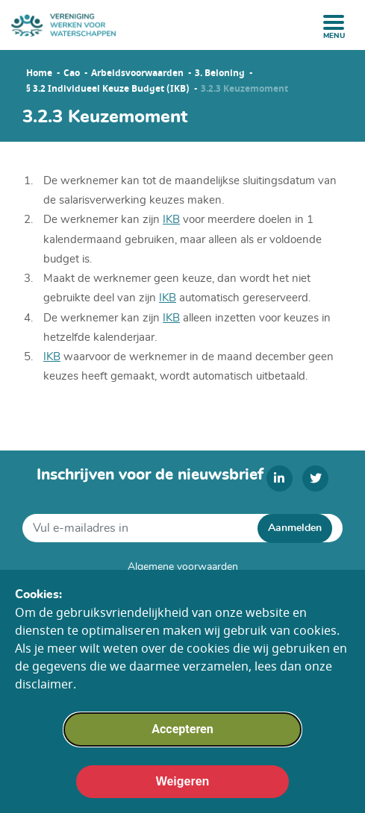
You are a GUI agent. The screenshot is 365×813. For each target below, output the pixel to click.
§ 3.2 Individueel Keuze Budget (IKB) (108, 88)
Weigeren (183, 787)
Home (39, 73)
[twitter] (315, 478)
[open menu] (333, 22)
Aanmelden (295, 528)
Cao (71, 73)
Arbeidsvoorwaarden (137, 73)
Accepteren (182, 735)
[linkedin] (279, 478)
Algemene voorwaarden (183, 567)
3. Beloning (220, 73)
